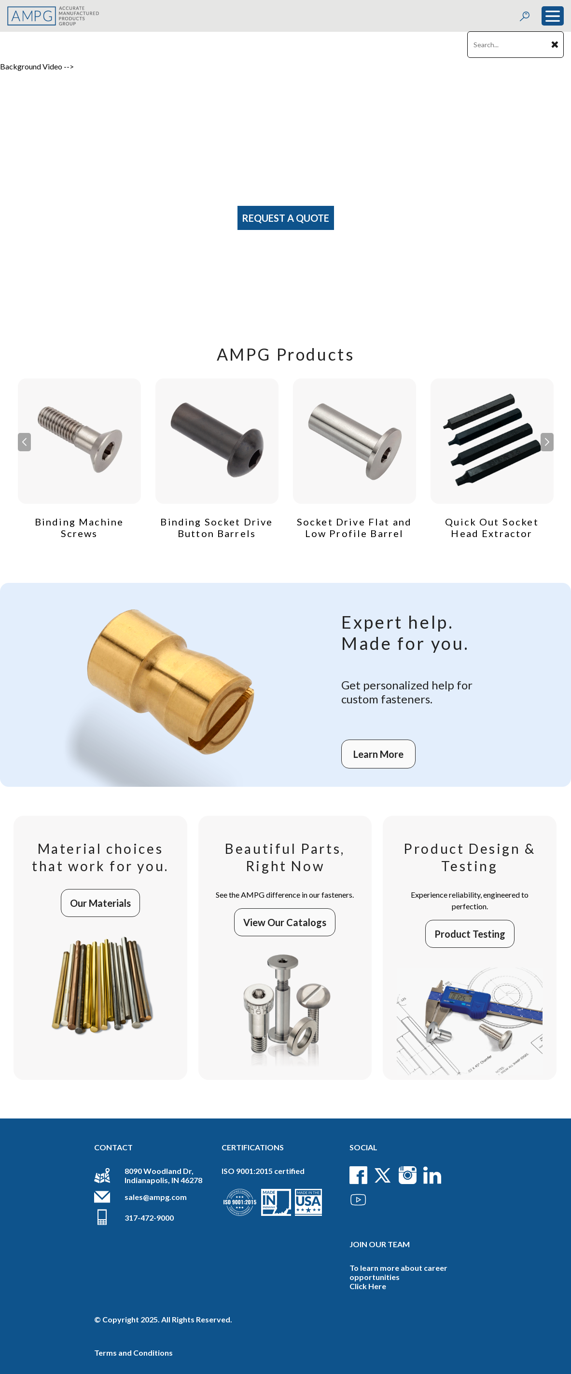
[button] (547, 442)
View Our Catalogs (284, 922)
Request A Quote (285, 218)
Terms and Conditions (133, 1352)
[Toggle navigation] (553, 16)
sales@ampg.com (156, 1196)
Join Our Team (379, 1244)
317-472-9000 (149, 1217)
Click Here (367, 1286)
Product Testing (469, 934)
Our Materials (100, 903)
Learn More (378, 754)
